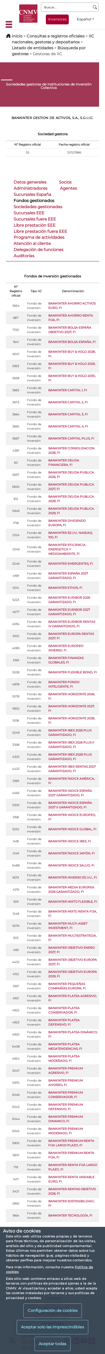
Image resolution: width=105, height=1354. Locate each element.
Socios (65, 182)
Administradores (30, 188)
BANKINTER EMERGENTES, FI (70, 563)
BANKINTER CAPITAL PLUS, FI (71, 438)
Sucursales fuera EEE (35, 219)
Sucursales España (32, 194)
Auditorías (24, 255)
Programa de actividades (39, 237)
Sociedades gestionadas (38, 206)
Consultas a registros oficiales (56, 36)
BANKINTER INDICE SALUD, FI (71, 865)
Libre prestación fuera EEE (40, 231)
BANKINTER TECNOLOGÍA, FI (70, 1215)
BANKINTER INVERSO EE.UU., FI (72, 877)
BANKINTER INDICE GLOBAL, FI (72, 829)
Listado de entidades (32, 48)
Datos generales (30, 182)
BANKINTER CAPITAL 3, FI (68, 414)
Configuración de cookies (53, 1310)
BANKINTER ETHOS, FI (65, 588)
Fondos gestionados (34, 200)
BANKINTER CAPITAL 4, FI (68, 426)
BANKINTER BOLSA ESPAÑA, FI (72, 342)
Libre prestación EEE (34, 225)
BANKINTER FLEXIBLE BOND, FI (72, 672)
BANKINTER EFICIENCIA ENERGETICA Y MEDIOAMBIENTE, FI (67, 549)
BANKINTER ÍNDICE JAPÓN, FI (71, 853)
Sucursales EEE (29, 212)
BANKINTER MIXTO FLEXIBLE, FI (72, 901)
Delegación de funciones (38, 249)
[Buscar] (95, 7)
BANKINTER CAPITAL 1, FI (67, 390)
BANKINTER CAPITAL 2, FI (68, 402)
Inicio (17, 36)
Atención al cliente (32, 243)
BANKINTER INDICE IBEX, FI (69, 841)
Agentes (68, 188)
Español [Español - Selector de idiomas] (84, 19)
